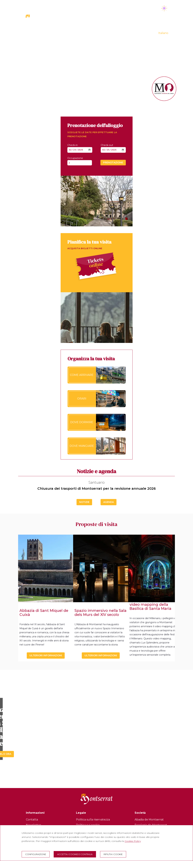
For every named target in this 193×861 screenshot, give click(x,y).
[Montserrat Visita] (41, 25)
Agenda (108, 502)
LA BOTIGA (161, 25)
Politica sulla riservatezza (93, 819)
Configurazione (35, 854)
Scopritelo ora (96, 737)
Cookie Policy (133, 841)
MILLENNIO (142, 25)
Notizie (84, 502)
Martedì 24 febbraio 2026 (134, 8)
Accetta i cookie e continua (74, 854)
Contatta (32, 819)
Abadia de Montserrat (149, 819)
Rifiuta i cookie (113, 854)
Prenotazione (113, 163)
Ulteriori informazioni (45, 655)
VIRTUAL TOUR (144, 32)
